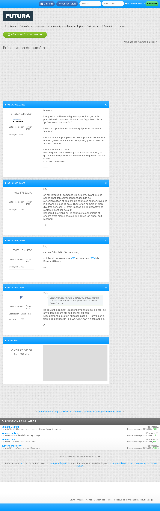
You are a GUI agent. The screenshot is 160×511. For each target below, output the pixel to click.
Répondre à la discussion (25, 34)
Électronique (92, 26)
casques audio (142, 463)
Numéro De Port (10, 426)
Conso (89, 499)
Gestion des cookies (103, 499)
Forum (13, 26)
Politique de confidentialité (126, 499)
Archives (81, 499)
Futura (72, 499)
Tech (21, 463)
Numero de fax (10, 433)
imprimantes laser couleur (121, 463)
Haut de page (146, 499)
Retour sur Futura (67, 3)
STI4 (93, 258)
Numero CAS (8, 439)
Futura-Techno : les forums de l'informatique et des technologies (51, 26)
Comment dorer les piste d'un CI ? (54, 411)
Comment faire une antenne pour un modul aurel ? (97, 411)
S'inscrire (46, 3)
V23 (73, 258)
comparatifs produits (60, 463)
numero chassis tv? (12, 445)
